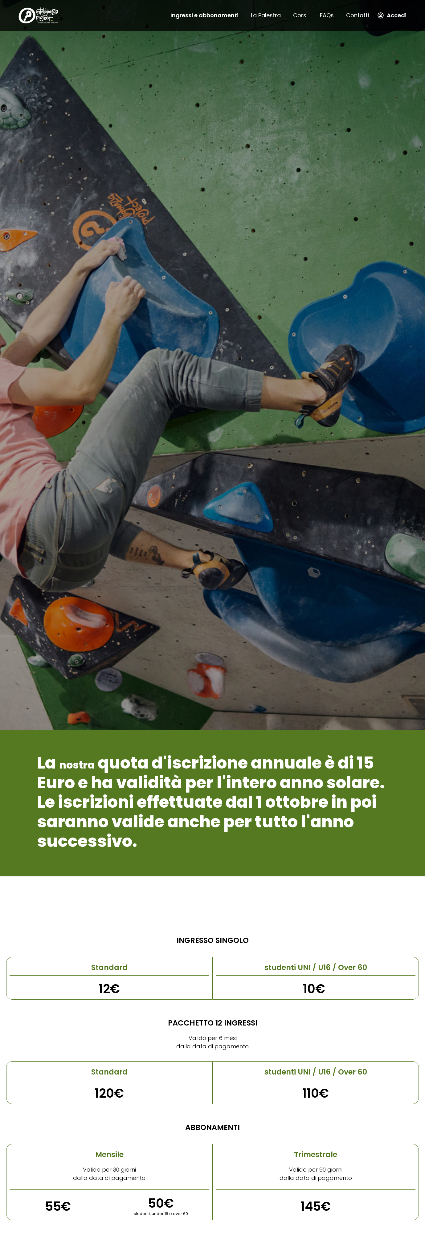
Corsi (300, 15)
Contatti (357, 15)
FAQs (327, 15)
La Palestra (266, 15)
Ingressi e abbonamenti (204, 15)
